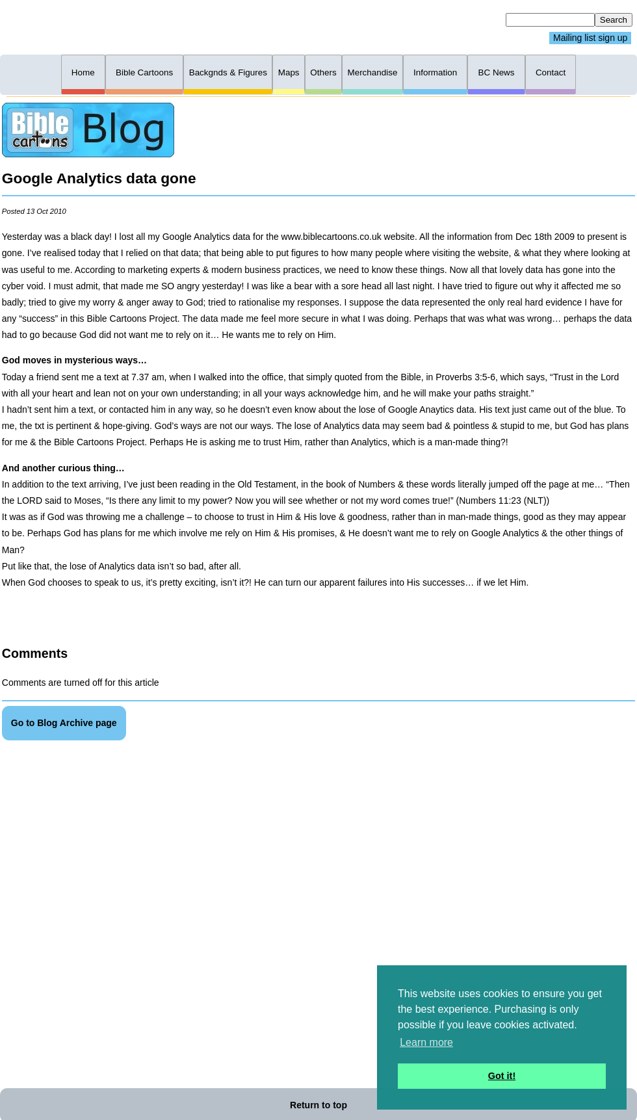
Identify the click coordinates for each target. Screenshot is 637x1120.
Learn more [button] (426, 1042)
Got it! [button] (501, 1076)
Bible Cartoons (144, 72)
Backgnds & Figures (228, 72)
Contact (551, 72)
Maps (289, 72)
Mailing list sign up (590, 38)
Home (83, 72)
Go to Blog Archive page (64, 723)
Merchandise (372, 72)
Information (435, 72)
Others (323, 72)
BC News (496, 72)
